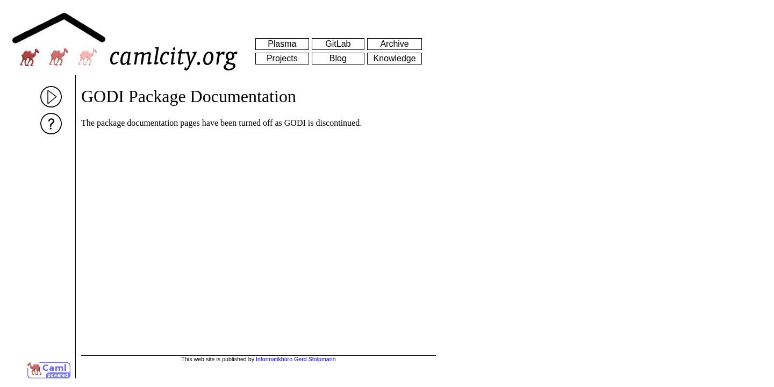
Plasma (282, 43)
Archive (394, 43)
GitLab (337, 43)
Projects (282, 58)
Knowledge (394, 58)
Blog (338, 58)
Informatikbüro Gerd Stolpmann (296, 359)
